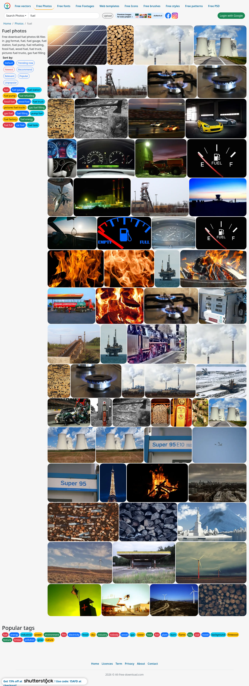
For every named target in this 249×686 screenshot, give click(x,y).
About (141, 663)
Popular (24, 76)
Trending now (25, 63)
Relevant (9, 76)
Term (119, 663)
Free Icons (131, 6)
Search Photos (15, 15)
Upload (108, 15)
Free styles (173, 6)
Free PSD (214, 6)
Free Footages (85, 6)
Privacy (129, 663)
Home (7, 23)
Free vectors (23, 6)
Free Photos (44, 6)
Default (9, 63)
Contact (153, 663)
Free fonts (63, 6)
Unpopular (11, 82)
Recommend (25, 69)
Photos (19, 23)
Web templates (109, 6)
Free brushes (151, 6)
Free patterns (194, 6)
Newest (9, 69)
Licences (107, 663)
